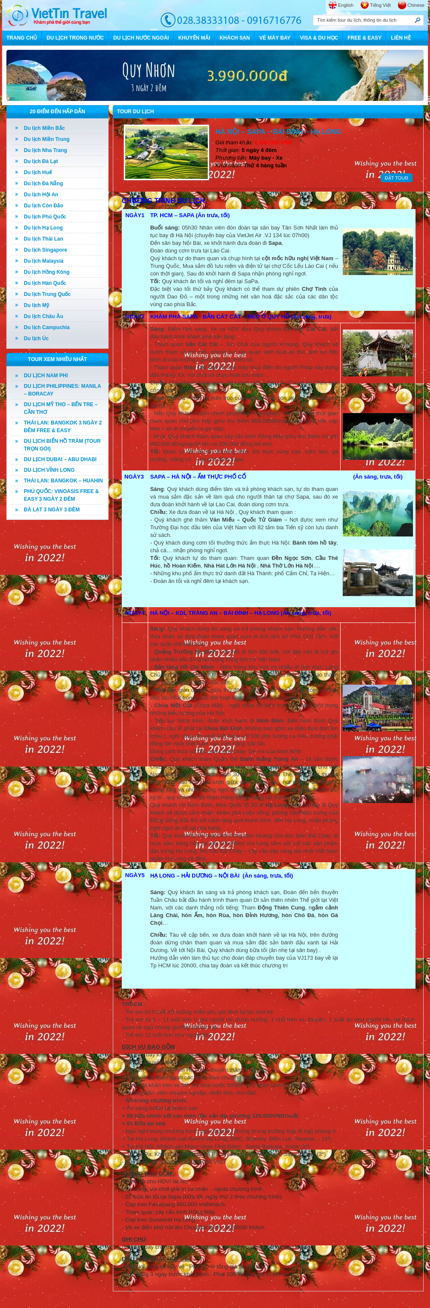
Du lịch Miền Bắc (44, 128)
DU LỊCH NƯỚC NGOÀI (141, 38)
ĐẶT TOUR (396, 178)
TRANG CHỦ (21, 38)
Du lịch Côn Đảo (43, 206)
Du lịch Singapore (45, 250)
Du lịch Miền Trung (46, 139)
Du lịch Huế (38, 172)
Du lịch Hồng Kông (46, 272)
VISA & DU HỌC (319, 38)
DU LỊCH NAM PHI (46, 376)
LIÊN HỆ (400, 38)
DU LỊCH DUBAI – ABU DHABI (60, 459)
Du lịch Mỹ (36, 305)
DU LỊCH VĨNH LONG (49, 470)
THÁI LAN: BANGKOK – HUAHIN (63, 481)
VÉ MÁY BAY (274, 38)
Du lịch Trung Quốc (47, 294)
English (345, 5)
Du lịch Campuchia (47, 327)
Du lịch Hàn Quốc (45, 283)
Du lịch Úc (36, 338)
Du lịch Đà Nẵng (43, 183)
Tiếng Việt (380, 5)
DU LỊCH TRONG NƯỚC (75, 38)
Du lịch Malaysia (43, 261)
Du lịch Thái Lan (43, 239)
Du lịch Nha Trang (45, 150)
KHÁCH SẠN (235, 38)
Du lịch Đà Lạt (41, 161)
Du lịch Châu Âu (43, 316)
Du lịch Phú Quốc (45, 217)
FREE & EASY (364, 38)
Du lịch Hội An (41, 195)
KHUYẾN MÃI (194, 38)
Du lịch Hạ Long (43, 228)
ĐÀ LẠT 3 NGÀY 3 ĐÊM (52, 510)
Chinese (415, 5)
